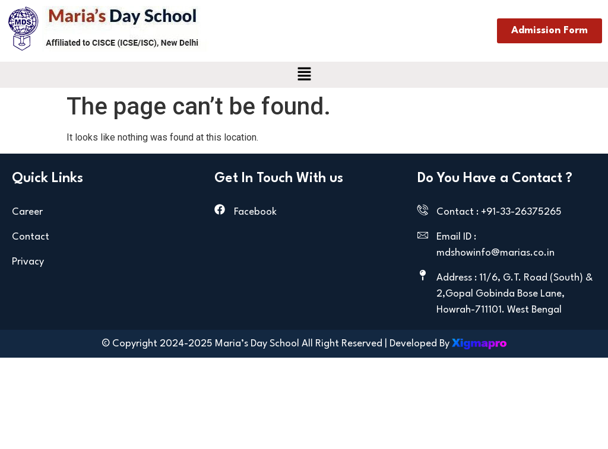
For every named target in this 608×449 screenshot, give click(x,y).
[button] (304, 75)
